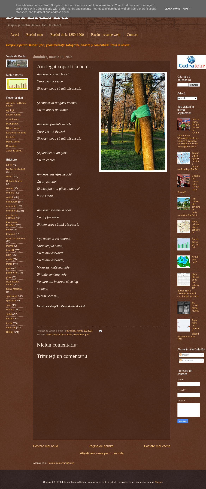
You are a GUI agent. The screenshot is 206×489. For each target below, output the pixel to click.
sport (8, 305)
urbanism (11, 327)
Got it (187, 8)
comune (10, 192)
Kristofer (10, 137)
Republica (11, 146)
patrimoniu (11, 272)
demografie (11, 201)
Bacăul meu (34, 35)
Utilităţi (9, 332)
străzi (9, 314)
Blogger (158, 482)
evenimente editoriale (12, 216)
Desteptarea (12, 123)
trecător (10, 318)
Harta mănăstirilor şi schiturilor (196, 227)
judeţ (8, 255)
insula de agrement (16, 238)
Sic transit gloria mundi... (195, 308)
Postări (184, 354)
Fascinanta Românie (11, 223)
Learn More (172, 8)
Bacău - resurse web (105, 35)
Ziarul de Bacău (14, 150)
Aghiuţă (10, 110)
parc (87, 334)
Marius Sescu (13, 141)
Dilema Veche (13, 128)
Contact (132, 35)
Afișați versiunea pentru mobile (101, 453)
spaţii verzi (11, 296)
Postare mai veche (157, 446)
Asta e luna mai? (195, 259)
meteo (9, 264)
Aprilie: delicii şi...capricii (195, 243)
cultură (9, 197)
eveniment (79, 334)
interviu (10, 246)
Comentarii (186, 360)
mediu (9, 259)
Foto (8, 229)
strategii (10, 309)
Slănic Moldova (14, 289)
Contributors (12, 119)
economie (11, 206)
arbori (49, 334)
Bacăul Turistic (13, 114)
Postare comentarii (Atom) (61, 463)
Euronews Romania (16, 132)
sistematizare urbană (13, 283)
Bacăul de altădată (62, 334)
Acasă (14, 35)
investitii (10, 250)
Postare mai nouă (45, 446)
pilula (8, 277)
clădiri (9, 176)
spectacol (11, 300)
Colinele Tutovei (14, 181)
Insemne (10, 234)
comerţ (9, 188)
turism (9, 323)
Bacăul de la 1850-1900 (67, 35)
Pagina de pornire (101, 446)
